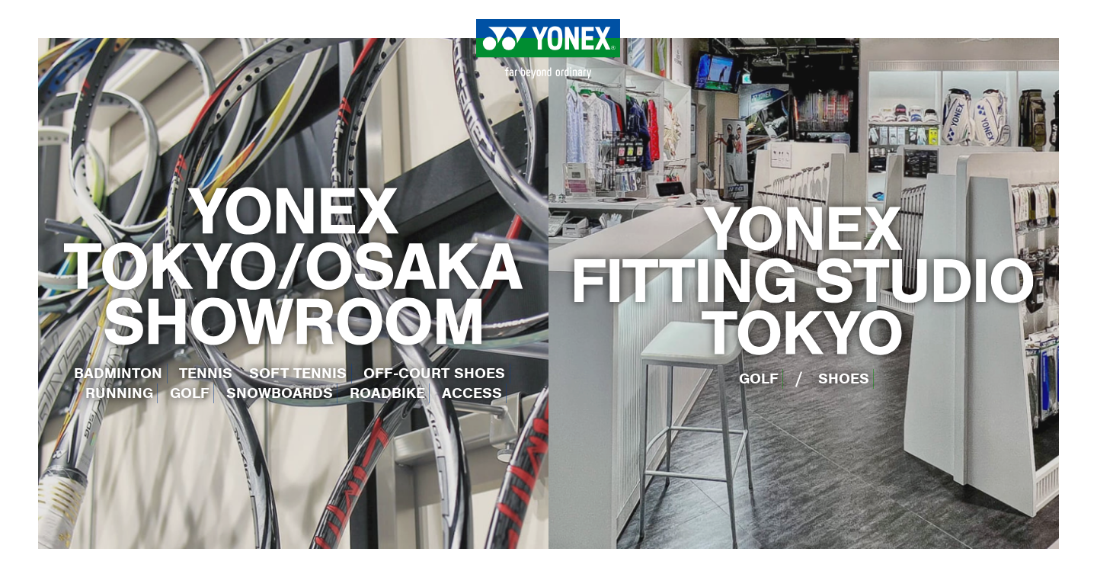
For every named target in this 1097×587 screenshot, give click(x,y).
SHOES (843, 378)
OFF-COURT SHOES (434, 373)
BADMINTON (118, 373)
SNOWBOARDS (279, 393)
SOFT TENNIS (298, 373)
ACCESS (472, 393)
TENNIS (205, 373)
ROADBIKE (387, 393)
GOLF (189, 393)
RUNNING (119, 393)
